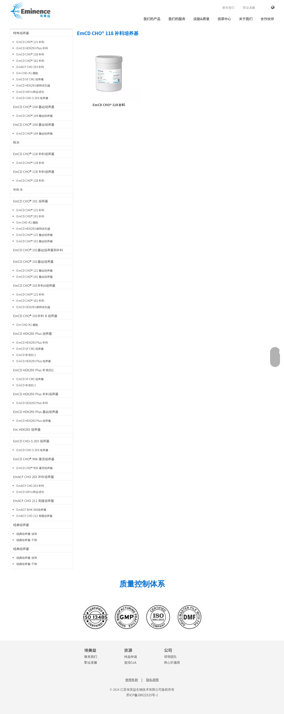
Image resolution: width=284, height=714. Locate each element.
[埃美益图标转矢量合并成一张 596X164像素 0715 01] (142, 617)
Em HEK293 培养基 (27, 429)
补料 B (18, 189)
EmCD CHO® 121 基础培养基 (34, 235)
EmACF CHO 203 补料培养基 (33, 476)
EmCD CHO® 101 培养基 (30, 201)
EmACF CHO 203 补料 (30, 67)
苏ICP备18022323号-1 (142, 694)
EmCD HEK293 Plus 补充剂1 (33, 370)
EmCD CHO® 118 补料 (30, 54)
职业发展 (249, 7)
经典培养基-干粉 (26, 540)
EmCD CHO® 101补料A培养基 (34, 285)
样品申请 (130, 656)
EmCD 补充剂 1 (26, 355)
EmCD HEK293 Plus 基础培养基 (35, 411)
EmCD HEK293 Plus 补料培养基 (35, 394)
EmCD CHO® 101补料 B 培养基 (35, 315)
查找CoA (130, 662)
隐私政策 (152, 679)
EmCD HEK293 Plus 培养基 (32, 333)
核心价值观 (172, 662)
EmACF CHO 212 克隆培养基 (33, 500)
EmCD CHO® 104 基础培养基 (33, 106)
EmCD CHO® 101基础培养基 (33, 261)
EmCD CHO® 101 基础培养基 (34, 241)
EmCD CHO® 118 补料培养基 (33, 153)
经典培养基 (21, 524)
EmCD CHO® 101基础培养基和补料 (38, 250)
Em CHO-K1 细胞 (27, 73)
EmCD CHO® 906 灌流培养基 (33, 459)
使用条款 (131, 679)
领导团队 (170, 656)
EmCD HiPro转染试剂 (30, 92)
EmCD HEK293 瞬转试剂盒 (33, 85)
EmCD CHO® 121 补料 (30, 42)
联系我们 (228, 7)
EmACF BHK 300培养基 (31, 510)
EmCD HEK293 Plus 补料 (32, 48)
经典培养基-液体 (26, 534)
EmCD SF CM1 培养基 (30, 79)
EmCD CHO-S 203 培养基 (32, 98)
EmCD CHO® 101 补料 (30, 61)
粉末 (16, 142)
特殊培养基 (21, 33)
